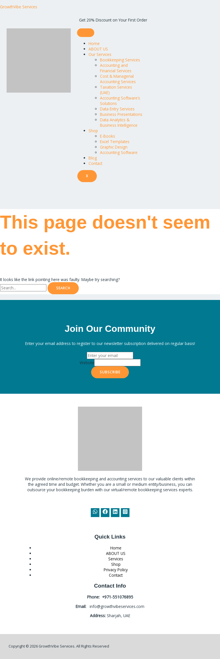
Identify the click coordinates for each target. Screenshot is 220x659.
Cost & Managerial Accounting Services (118, 78)
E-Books (107, 136)
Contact (95, 163)
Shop (93, 130)
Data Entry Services (117, 109)
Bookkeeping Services (120, 60)
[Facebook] (105, 512)
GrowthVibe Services (18, 6)
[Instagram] (125, 512)
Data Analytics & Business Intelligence (119, 122)
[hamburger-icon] (85, 32)
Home (94, 43)
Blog (93, 158)
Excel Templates (114, 141)
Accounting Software (119, 152)
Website (87, 362)
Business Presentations (121, 114)
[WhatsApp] (95, 512)
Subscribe (110, 372)
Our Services (100, 54)
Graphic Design (113, 147)
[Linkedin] (115, 512)
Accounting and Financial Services (115, 68)
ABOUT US (98, 49)
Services (115, 558)
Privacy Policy (116, 569)
